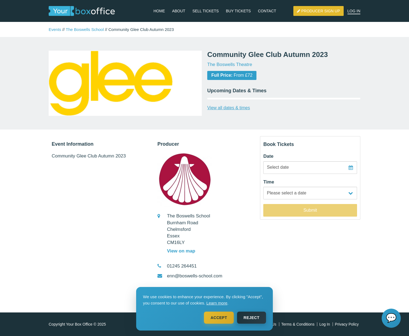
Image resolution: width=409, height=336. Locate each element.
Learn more (216, 303)
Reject (251, 317)
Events (55, 29)
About (178, 11)
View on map (181, 251)
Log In (353, 11)
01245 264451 (182, 266)
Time (268, 182)
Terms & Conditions (297, 324)
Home (159, 11)
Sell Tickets (205, 11)
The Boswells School (85, 29)
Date (268, 156)
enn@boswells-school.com (194, 275)
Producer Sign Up (318, 11)
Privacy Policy (347, 324)
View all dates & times (228, 107)
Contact (267, 11)
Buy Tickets (238, 11)
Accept (219, 317)
